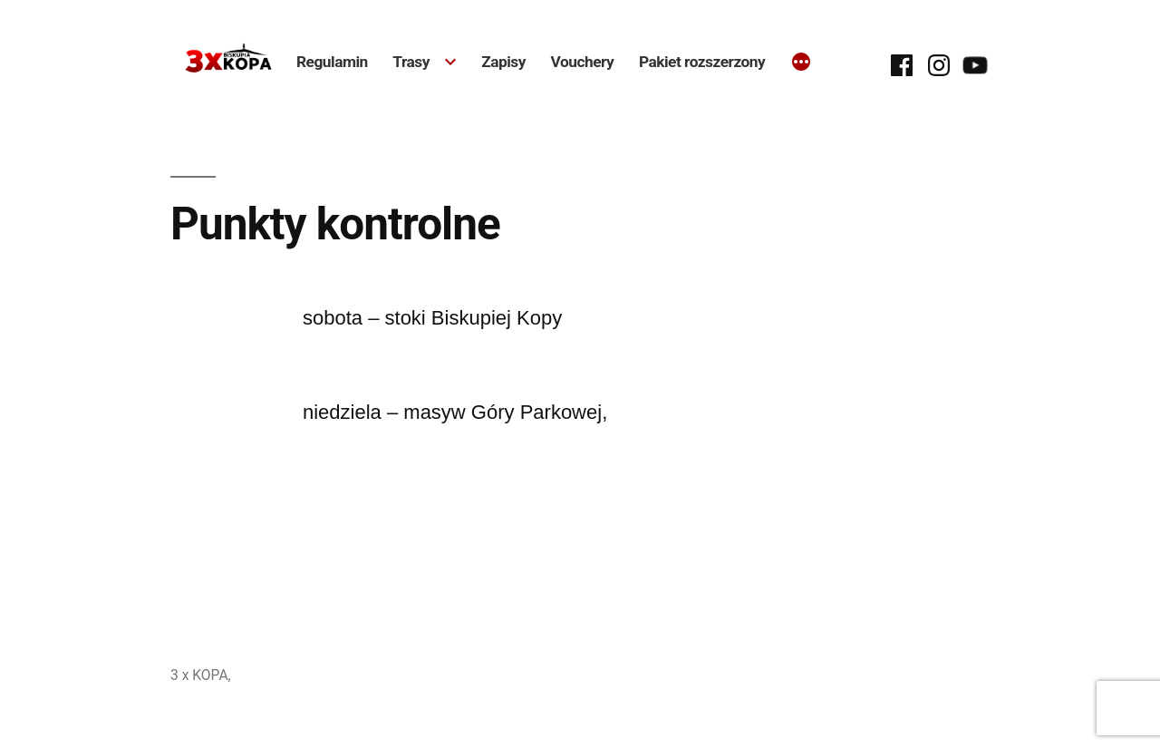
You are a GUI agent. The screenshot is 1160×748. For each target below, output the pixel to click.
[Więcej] (801, 63)
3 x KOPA (199, 675)
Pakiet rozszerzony (702, 62)
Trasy (411, 62)
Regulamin (332, 62)
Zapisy (503, 62)
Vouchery (582, 62)
